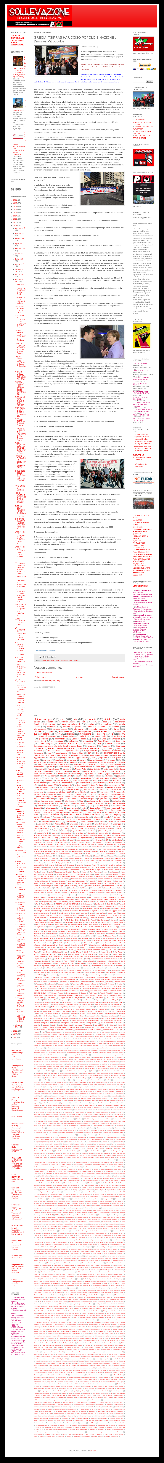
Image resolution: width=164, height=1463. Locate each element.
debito (57, 1016)
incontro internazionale (52, 911)
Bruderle (57, 1153)
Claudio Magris (77, 1164)
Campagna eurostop (49, 860)
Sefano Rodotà (89, 961)
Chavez (36, 831)
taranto (62, 858)
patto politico (91, 1109)
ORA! (123, 901)
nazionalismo (102, 794)
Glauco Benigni (88, 1208)
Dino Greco (119, 881)
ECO (121, 1176)
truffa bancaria (96, 979)
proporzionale (51, 1112)
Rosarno (36, 1080)
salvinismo (74, 936)
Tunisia (40, 806)
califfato (48, 968)
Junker (69, 1064)
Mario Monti (108, 749)
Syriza (116, 729)
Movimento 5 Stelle (114, 787)
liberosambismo (84, 911)
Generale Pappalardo (74, 1055)
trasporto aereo (90, 879)
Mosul (49, 959)
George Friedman (96, 1199)
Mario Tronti (58, 1068)
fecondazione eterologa (90, 1100)
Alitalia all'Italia (60, 824)
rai (105, 1025)
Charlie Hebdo (59, 943)
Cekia (89, 1160)
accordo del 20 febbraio (56, 1091)
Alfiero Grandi (99, 981)
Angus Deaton (62, 1137)
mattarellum (54, 1023)
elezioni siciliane (80, 874)
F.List (48, 1050)
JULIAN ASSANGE (101, 1061)
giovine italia (103, 833)
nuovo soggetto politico (114, 911)
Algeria (87, 858)
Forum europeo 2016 (62, 778)
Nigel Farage (82, 1007)
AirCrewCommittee (39, 1128)
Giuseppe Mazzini (54, 920)
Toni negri (84, 906)
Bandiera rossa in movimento (84, 1036)
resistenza (51, 727)
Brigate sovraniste (77, 940)
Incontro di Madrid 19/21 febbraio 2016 (103, 1059)
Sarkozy (82, 1011)
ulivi (102, 1116)
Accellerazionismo (85, 1125)
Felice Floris (53, 949)
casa (48, 1096)
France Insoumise (62, 842)
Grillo (104, 739)
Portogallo (118, 842)
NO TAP (57, 959)
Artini (111, 1141)
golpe (112, 856)
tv (121, 1029)
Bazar (102, 1146)
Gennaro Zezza (77, 842)
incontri (100, 892)
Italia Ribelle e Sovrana (111, 869)
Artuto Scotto (119, 1141)
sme (108, 1027)
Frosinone (37, 1055)
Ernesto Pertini (57, 1183)
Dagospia (109, 1169)
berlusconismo (57, 741)
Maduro (64, 901)
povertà (54, 858)
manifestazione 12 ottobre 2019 (59, 792)
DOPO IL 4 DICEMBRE (97, 867)
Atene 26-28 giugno (107, 984)
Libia (48, 751)
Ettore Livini (84, 1048)
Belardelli (120, 1146)
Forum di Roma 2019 (61, 851)
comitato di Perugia (80, 1096)
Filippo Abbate (38, 995)
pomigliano (111, 933)
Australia (89, 1144)
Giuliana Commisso (49, 1205)
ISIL (105, 883)
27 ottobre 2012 (79, 1032)
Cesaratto (48, 943)
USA (35, 785)
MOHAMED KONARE (55, 922)
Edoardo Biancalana (93, 1045)
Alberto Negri (112, 913)
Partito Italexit (79, 1009)
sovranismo (53, 758)
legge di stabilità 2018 (54, 1105)
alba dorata (92, 1013)
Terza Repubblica (116, 860)
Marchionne (104, 956)
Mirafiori (84, 872)
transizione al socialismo (68, 979)
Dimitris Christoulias (119, 1173)
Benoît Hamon (51, 1148)
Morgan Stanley (39, 959)
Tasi (67, 1084)
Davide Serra (83, 991)
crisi (75, 719)
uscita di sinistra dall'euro (43, 774)
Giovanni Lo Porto (78, 1203)
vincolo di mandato (51, 1119)
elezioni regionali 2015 (103, 931)
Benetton (70, 986)
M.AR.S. (56, 901)
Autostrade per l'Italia (53, 940)
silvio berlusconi (81, 785)
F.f (117, 867)
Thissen (101, 1084)
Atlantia (64, 1144)
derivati (57, 892)
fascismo (70, 817)
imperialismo (106, 724)
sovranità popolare (97, 760)
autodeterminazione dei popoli (102, 890)
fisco (105, 856)
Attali (70, 1144)
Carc (81, 1039)
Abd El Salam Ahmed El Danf (57, 1125)
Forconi (80, 860)
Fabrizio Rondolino (74, 1187)
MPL (82, 956)
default (85, 776)
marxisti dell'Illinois (47, 876)
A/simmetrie (90, 1032)
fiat (120, 760)
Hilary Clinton (75, 920)
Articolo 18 (91, 881)
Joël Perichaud (103, 920)
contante (49, 892)
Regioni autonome (87, 904)
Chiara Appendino (53, 1162)
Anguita (58, 915)
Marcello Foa (83, 1002)
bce (99, 743)
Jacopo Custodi (114, 1061)
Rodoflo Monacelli (48, 1011)
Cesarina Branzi (58, 1041)
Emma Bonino (40, 1180)
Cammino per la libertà (40, 1157)
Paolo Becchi (40, 924)
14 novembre (40, 1121)
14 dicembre (98, 840)
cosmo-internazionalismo (108, 863)
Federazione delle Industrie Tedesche (106, 1187)
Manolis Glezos (89, 1066)
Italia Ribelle (79, 1061)
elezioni (91, 724)
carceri (56, 968)
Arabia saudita (51, 984)
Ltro (62, 1066)
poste (123, 1109)
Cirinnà (36, 1164)
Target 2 (122, 904)
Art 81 (76, 1141)
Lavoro (101, 790)
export (71, 1100)
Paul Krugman (118, 1073)
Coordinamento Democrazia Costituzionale (96, 988)
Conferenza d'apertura (40, 1167)
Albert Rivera (37, 1130)
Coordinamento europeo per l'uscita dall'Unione (97, 1167)
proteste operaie (110, 769)
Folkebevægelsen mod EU (53, 1192)
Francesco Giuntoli (98, 1194)
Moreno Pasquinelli (72, 727)
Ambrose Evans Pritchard (41, 1135)
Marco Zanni (78, 853)
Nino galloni (90, 901)
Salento (74, 1011)
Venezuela (57, 790)
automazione (57, 908)
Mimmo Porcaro (53, 769)
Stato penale (121, 1082)
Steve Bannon (53, 1084)
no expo (76, 1107)
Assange (120, 938)
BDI (95, 1144)
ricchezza (89, 1112)
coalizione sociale (74, 968)
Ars (43, 897)
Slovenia (112, 1082)
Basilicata (76, 1146)
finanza (50, 722)
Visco (88, 963)
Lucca (121, 920)
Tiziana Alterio (38, 1087)
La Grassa (113, 1064)
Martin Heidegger (116, 956)
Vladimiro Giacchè (118, 799)
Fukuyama (43, 1199)
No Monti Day (93, 922)
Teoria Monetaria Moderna (45, 906)
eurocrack (73, 892)
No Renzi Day (101, 901)
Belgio (36, 1148)
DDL (102, 1169)
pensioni (53, 895)
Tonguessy (117, 815)
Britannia (50, 1153)
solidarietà (73, 762)
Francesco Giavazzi (66, 949)
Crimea (80, 1169)
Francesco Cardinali (70, 1194)
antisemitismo (96, 966)
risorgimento (63, 895)
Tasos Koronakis (75, 1084)
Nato (54, 787)
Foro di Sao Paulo (75, 1192)
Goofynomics (78, 998)
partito (54, 1025)
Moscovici (57, 1071)
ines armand (56, 1020)
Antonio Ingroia (70, 915)
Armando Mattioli (63, 984)
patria (56, 1109)
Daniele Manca (72, 1171)
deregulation (50, 1098)
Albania (91, 1128)
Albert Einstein (74, 981)
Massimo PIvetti (102, 1068)
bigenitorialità (38, 968)
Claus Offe (88, 1164)
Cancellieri (53, 1157)
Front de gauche (93, 1196)
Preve (106, 1075)
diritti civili (88, 856)
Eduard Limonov (55, 1178)
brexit (93, 758)
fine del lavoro (111, 1100)
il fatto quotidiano (42, 972)
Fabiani (86, 1185)
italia (93, 972)
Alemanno (95, 1130)
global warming (50, 840)
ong (106, 1107)
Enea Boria (86, 824)
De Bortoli (110, 1043)
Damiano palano (38, 1171)
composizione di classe (94, 1096)
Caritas (68, 1157)
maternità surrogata (40, 1023)
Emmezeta (111, 760)
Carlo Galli (49, 899)
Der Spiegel (119, 1043)
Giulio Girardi (86, 1205)
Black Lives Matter (119, 1036)
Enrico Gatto (104, 1180)
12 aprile (59, 1032)
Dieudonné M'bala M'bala (98, 991)
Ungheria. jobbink (52, 1013)
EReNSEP (82, 1045)
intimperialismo (116, 1103)
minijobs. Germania (78, 1023)
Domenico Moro (69, 806)
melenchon (117, 801)
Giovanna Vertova (50, 1203)
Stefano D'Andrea (47, 844)
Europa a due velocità (60, 1185)
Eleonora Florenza (75, 1178)
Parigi (50, 924)
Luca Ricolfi (45, 1002)
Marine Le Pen (89, 771)
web (43, 1032)
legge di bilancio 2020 (41, 858)
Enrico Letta (109, 812)
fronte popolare (52, 806)
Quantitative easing (41, 790)
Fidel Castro (68, 1050)
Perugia (100, 810)
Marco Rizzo (111, 1066)
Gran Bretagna (61, 869)
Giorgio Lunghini (103, 995)
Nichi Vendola (79, 764)
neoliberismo (119, 736)
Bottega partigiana (80, 897)
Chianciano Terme (118, 794)
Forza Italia (118, 918)
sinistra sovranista (107, 762)
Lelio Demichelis (41, 1066)
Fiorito (121, 1189)
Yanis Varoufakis (115, 764)
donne (61, 970)
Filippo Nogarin (99, 1189)
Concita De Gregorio (99, 1164)
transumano (95, 1116)
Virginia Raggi (104, 831)
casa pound (58, 817)
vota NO (61, 1119)
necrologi (102, 865)
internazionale (40, 729)
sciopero (97, 817)
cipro (63, 968)
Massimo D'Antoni (90, 1068)
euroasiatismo (93, 1018)
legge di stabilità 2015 (95, 1020)
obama (64, 829)
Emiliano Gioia (50, 1048)
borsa (105, 872)
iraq (82, 801)
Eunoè (43, 1185)
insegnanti (65, 1020)
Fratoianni (78, 995)
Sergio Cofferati (72, 1082)
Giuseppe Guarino (39, 1208)
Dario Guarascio (103, 915)
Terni (57, 856)
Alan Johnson (74, 1128)
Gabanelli (67, 1199)
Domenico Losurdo (46, 1045)
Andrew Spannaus (117, 1135)
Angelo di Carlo (51, 1137)
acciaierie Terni (42, 833)
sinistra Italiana (97, 847)
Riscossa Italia (94, 1078)
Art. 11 (82, 1141)
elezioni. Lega (117, 931)
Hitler (70, 1059)
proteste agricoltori (50, 936)
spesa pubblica (117, 977)
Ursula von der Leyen (76, 1089)
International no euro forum (61, 819)
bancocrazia (62, 755)
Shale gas (91, 1082)
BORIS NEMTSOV (104, 1144)
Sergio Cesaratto (90, 751)
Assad (80, 915)
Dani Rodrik (101, 1043)
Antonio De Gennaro (46, 1139)
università (106, 979)
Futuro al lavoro (60, 1055)
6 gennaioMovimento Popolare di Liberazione (75, 1123)
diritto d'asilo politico (93, 1016)
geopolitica (88, 741)
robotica (44, 1027)
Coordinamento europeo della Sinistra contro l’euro (80, 1043)
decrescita (78, 856)
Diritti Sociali (63, 860)
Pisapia (43, 904)
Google (120, 1057)
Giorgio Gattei (74, 1057)
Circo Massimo (118, 1162)
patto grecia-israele (79, 1109)
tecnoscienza (48, 803)
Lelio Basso (121, 1064)
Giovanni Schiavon (91, 1203)
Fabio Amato (94, 1185)
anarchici (85, 966)
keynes (91, 794)
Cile (87, 1041)
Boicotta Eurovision (60, 1151)
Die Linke (85, 947)
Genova (43, 869)
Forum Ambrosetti (88, 1192)
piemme (37, 731)
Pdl (49, 1075)
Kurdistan (104, 1064)
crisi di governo (70, 801)
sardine (56, 835)
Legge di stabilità (76, 831)
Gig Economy (63, 1057)
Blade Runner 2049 (47, 1151)
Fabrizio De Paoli (61, 1187)
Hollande (112, 851)
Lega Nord (103, 758)
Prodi (65, 961)
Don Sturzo (99, 1176)
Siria (97, 753)
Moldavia (54, 1007)
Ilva (87, 842)
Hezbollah (37, 1000)
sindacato (92, 746)
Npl (110, 922)
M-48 (67, 1066)
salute (47, 977)
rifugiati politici (63, 936)
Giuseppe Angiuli (95, 883)
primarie (110, 975)
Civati (100, 1041)
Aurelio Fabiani (39, 940)
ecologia (37, 781)
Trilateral (45, 1089)
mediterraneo (111, 844)
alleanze (84, 929)
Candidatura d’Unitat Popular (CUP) (104, 940)
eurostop (105, 781)
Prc (77, 815)
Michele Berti (38, 888)
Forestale (103, 1050)
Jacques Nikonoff (106, 952)
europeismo (37, 840)
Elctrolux (64, 1178)
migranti (94, 911)
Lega (49, 753)
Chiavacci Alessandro (74, 943)
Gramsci (88, 998)
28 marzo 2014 (120, 1121)
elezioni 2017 (70, 970)
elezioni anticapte (48, 874)
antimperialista (47, 1093)
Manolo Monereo (40, 762)
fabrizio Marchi (87, 908)
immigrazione (85, 734)
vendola (107, 817)
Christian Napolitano (81, 1162)
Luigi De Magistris (40, 922)
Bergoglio (66, 940)
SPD (66, 1080)
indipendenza (47, 822)
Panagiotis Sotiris (55, 1009)
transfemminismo (76, 879)
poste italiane (40, 1112)
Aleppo (102, 1130)
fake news (78, 1100)
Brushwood (69, 1039)
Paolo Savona (88, 810)
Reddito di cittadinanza (91, 815)
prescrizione (79, 1025)
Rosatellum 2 (118, 924)
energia (36, 1100)
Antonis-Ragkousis (96, 1139)
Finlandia (109, 918)
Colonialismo (121, 1041)
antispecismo (58, 1093)
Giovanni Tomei (104, 1203)
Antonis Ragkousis (83, 1139)
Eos (57, 831)
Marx (71, 901)
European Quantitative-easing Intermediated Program (107, 1048)
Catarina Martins (80, 1160)
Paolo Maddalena (70, 1073)
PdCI (44, 1075)
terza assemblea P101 (110, 1029)
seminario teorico (91, 1027)
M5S (83, 722)
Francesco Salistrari (66, 995)
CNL (45, 1155)
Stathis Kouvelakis (63, 927)
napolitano (117, 781)
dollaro (52, 1018)
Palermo (44, 1009)
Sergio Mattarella (85, 838)
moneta (36, 760)
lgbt (64, 1105)
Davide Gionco (110, 1171)
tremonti (91, 936)
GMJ (60, 1199)
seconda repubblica (98, 729)
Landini (44, 872)
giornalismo (52, 933)
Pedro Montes (102, 1009)
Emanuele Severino (110, 947)
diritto (36, 822)
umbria (59, 803)
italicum (48, 771)
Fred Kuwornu (66, 1196)
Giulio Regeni (45, 952)
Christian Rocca (94, 1162)
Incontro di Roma (75, 952)
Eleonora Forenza (57, 993)
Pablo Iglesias (116, 758)
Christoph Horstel (107, 1162)
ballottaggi (47, 817)
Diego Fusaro (66, 758)
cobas (70, 1096)
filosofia (58, 734)
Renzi (107, 815)
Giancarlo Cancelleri (51, 1057)
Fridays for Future (40, 826)
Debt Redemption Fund (61, 1173)
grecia (57, 660)
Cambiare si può (110, 1155)
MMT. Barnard (71, 886)
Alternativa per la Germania (93, 1132)
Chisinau (63, 1162)
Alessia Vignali (60, 938)
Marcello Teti (69, 922)
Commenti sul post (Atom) (50, 681)
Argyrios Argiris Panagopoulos (44, 1141)
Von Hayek (49, 863)
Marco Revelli (101, 1066)
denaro (42, 1098)
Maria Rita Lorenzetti (46, 1068)
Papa (79, 1073)
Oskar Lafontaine (61, 888)
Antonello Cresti (112, 1034)
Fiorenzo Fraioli (80, 769)
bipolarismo (82, 863)
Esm (61, 794)
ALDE (97, 1032)
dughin (77, 1098)
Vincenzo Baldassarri (41, 829)
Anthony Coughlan (111, 1137)
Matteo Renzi (103, 731)
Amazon (71, 1034)
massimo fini (101, 933)
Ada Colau (105, 1032)
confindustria (47, 931)
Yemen (65, 929)
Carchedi (60, 1157)
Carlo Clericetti (89, 1039)
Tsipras (50, 731)
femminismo (79, 833)
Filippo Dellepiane (87, 1189)
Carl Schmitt (60, 849)
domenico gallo (60, 1098)
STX (71, 1080)
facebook (97, 856)
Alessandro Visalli (44, 824)
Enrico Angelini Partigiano (90, 1180)
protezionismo (120, 975)
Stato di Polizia (112, 904)
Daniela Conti (62, 1171)
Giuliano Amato (86, 1057)
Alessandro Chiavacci (58, 881)
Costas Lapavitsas (96, 835)
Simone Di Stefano (101, 1082)
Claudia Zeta (54, 1164)
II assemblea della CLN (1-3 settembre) (81, 869)
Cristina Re (88, 1169)
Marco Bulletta (95, 1002)
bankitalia (119, 890)
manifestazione (70, 822)
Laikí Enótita (64, 660)
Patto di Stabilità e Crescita (104, 1073)
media (89, 812)
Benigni (42, 1148)
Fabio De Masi (104, 1185)
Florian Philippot (38, 1192)
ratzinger (112, 1025)
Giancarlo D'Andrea (80, 883)
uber (91, 913)
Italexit (86, 952)
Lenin (51, 872)
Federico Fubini (81, 918)
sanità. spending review (58, 1027)
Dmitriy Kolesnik (45, 1176)
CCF (40, 1155)
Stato (35, 844)
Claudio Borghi (73, 849)
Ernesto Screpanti (101, 824)
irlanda (87, 972)
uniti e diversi (119, 1116)
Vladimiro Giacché (99, 963)
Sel (75, 778)
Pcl (37, 904)
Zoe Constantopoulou (40, 1091)
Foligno (60, 799)
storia (95, 781)
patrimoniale (62, 975)
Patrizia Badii (90, 1009)
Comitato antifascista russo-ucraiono (46, 1043)
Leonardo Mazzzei (89, 954)
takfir (91, 1029)
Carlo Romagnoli (111, 1039)
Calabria (93, 1155)
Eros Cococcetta (82, 899)
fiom (92, 776)
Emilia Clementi (118, 1045)
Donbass (82, 806)
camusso (114, 929)
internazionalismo (83, 817)
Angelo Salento (88, 1034)
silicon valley (93, 1114)
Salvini (98, 819)
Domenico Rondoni (70, 1176)
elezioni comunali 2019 (103, 1098)
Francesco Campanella (55, 1194)
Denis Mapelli (81, 1173)
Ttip (57, 890)
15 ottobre (121, 822)
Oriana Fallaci (53, 1073)
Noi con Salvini (113, 901)
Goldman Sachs (110, 1057)
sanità (106, 895)
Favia (90, 1187)
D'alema (108, 835)
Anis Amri (72, 1137)
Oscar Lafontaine (97, 959)
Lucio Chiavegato (54, 956)
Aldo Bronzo (72, 1130)
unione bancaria (67, 835)
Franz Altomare (60, 883)
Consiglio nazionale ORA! (79, 945)
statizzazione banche (41, 979)
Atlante (52, 1036)
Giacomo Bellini (52, 1201)
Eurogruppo (117, 824)
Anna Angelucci (81, 1137)
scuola (92, 787)
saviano (55, 977)
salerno (91, 829)
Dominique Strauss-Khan (86, 1176)
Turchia (118, 826)
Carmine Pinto (109, 1157)
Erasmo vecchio (45, 1183)
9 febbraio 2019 (104, 1123)
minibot (36, 803)
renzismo (92, 764)
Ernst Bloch (67, 1183)
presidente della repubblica (96, 975)
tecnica (75, 913)
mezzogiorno (65, 1023)
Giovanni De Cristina (64, 1203)
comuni (106, 1096)
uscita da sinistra (39, 1119)
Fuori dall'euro (52, 1199)
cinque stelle (116, 755)
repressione (105, 792)
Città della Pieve (89, 943)
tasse (102, 822)
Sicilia (83, 755)
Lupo (76, 956)
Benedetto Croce (59, 986)
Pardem (108, 842)
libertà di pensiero (90, 1105)
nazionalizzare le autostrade (63, 1107)
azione (53, 776)
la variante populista (69, 911)
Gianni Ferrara (90, 995)
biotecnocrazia (111, 1013)
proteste (67, 847)
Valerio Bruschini (90, 1089)
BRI (113, 1144)
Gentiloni (86, 1055)
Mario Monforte (81, 922)
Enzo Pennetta (62, 1048)
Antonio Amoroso (108, 938)
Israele (111, 767)
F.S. (91, 806)
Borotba (61, 1039)
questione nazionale (115, 865)
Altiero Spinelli (72, 938)
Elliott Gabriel (97, 1178)
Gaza (69, 883)
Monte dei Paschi (66, 826)
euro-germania (77, 812)
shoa (85, 1114)
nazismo (119, 892)
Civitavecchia (44, 1164)
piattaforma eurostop (88, 822)
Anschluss (100, 1137)
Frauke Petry (56, 1196)
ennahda (43, 1100)
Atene (42, 1144)
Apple (106, 1139)
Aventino (120, 984)
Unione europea (43, 719)
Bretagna (115, 1151)
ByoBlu (91, 1153)
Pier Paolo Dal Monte (75, 924)
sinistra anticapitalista (105, 1114)
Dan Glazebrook (50, 1171)
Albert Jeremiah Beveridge (104, 1128)
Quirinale (122, 853)
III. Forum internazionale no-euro (68, 774)
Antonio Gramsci (66, 867)
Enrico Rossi (114, 1180)
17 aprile (48, 1121)
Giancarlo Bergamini (106, 1201)
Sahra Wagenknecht (81, 1080)
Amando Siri (63, 1034)
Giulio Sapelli (57, 952)
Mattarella (76, 872)
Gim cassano (119, 1201)
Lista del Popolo (50, 853)
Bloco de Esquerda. (102, 986)
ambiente (103, 771)
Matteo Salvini (101, 736)
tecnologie (55, 867)
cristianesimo (100, 968)
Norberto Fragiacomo (95, 803)
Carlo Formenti (104, 741)
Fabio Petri (42, 1187)
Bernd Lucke (80, 986)
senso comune (72, 808)
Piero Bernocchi (56, 961)
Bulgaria (84, 1153)
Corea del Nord (39, 947)
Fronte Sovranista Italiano (96, 949)
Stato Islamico (105, 826)
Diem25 (36, 1045)
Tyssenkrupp (64, 963)
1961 (66, 1121)
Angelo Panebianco (46, 915)
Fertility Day (76, 1189)
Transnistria (37, 1089)
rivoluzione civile (82, 895)
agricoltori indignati (86, 1091)
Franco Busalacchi (40, 920)
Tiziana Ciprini (49, 1087)
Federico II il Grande (58, 1189)
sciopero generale (76, 1027)
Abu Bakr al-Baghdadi (41, 881)
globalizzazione (61, 753)
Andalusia (79, 1034)
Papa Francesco (97, 842)
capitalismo (38, 751)
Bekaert (113, 1146)
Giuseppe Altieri (118, 1205)
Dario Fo (90, 1171)
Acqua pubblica (109, 1125)
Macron (81, 886)
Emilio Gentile (121, 1178)
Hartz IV (57, 1059)
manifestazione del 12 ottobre (98, 801)
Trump (122, 927)
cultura (54, 833)
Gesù (35, 1201)
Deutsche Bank (74, 947)
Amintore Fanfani (71, 1135)
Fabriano (50, 1187)
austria (101, 1013)
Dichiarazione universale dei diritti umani (99, 1173)
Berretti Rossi (99, 1036)
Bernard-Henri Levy (64, 1148)
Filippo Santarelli (112, 1189)
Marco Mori (67, 815)
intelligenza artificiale (68, 972)
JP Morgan (94, 952)
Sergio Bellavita (50, 1082)
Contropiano (70, 899)
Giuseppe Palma (98, 1057)
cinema (77, 908)
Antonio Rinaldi (98, 858)
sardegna (111, 876)
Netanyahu (121, 1071)
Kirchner (113, 920)
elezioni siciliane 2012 (102, 970)
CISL (76, 1039)
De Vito (41, 1173)
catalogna (85, 781)
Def (46, 776)
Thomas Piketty (110, 1084)
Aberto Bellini (73, 1125)
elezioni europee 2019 (49, 785)
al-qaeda (111, 1091)
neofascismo (71, 760)
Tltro (58, 1087)
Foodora (65, 1192)
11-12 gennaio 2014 (119, 1119)
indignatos (94, 1103)
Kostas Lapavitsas (94, 1064)
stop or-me (58, 1116)
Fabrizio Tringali (105, 993)
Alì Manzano (107, 1132)
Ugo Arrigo (40, 1013)
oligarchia (37, 1025)
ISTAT (45, 1000)
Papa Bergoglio (74, 888)
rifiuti (112, 1112)
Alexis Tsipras (95, 755)
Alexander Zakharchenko (66, 1132)
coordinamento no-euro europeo (49, 801)
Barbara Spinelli (45, 986)
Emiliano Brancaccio (68, 743)
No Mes (91, 1007)
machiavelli (118, 1020)
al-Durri (104, 1091)
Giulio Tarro (95, 1205)
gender (122, 970)
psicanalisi (88, 1025)
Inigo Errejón (113, 883)
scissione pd (64, 1114)
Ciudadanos (43, 988)
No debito (103, 922)
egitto (108, 774)
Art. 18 (119, 847)
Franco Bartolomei (110, 899)
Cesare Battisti (98, 1160)
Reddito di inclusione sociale (53, 1078)
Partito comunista (88, 1073)
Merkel (69, 776)
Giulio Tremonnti (106, 1205)
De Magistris (38, 842)
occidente (119, 1023)
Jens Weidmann (87, 1000)
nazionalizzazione (40, 783)
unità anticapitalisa (102, 778)
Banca (71, 1036)
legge (43, 1105)
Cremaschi (117, 817)
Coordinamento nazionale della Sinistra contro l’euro (58, 746)
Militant (50, 1071)
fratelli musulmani (39, 933)
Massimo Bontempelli (93, 886)
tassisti (98, 1029)
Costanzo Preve (96, 808)
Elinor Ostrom (87, 1178)
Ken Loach (83, 1064)
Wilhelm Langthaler (118, 831)
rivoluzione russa (39, 1114)
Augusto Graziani (79, 1144)
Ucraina (99, 774)
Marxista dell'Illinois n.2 (41, 1004)
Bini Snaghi (99, 1148)
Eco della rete (44, 1178)
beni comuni (68, 908)
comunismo (117, 819)
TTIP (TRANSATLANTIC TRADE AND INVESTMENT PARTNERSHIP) (95, 927)
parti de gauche (50, 975)
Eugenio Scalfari (96, 899)
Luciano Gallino (117, 954)
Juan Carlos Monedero (51, 1064)
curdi (120, 968)
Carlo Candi (76, 1157)
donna (91, 931)
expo (65, 1100)
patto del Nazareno (66, 1109)
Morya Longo (64, 1007)
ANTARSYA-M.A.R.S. (76, 858)
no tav (56, 829)
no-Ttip (102, 911)
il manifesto (91, 892)
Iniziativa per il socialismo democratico (62, 1061)
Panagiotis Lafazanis (69, 838)
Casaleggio (60, 899)
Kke (35, 954)
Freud (85, 1196)
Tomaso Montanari (67, 1087)
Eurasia (83, 993)
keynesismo (62, 840)
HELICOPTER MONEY (114, 998)
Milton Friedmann (116, 1004)
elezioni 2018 (40, 741)
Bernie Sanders (120, 858)
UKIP (56, 1089)
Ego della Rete (106, 1045)
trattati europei (83, 979)
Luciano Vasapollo (40, 956)
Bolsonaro (82, 1151)
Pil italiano (85, 888)
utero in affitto (100, 913)
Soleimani (51, 927)
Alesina (109, 1130)
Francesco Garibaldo (85, 1194)
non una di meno (86, 1107)
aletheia (74, 890)
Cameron (120, 1155)
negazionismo (92, 1023)
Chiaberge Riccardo (39, 1162)
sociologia (37, 867)
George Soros (76, 851)
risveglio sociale (60, 729)
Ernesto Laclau (39, 883)
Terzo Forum (93, 1084)
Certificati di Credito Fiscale (44, 1041)
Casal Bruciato (120, 1157)
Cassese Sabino (68, 1160)
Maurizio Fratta (87, 1004)
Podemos (106, 746)
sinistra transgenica (76, 977)
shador (79, 1114)
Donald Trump (99, 783)
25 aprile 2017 (69, 1032)
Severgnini (83, 1082)
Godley (98, 1208)
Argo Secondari (120, 1139)
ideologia (39, 911)
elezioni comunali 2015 (88, 1098)
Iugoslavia (64, 1000)
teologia (83, 936)
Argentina (108, 858)
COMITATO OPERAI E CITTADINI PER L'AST (62, 1155)
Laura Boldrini (74, 954)
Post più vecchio (118, 677)
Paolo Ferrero (90, 860)
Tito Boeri (120, 1084)
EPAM (35, 1178)
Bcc (107, 1146)
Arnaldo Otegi (60, 1141)
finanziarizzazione (72, 790)
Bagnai (36, 849)
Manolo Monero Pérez (69, 1002)
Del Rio (73, 1173)
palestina (40, 769)
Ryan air (60, 1080)
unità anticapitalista (104, 879)
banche (115, 727)
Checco (120, 1160)
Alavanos (64, 981)
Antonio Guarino (59, 1139)
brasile (106, 929)
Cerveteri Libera (117, 986)
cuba (55, 931)
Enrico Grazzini (47, 831)
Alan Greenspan (62, 1128)
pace (61, 808)
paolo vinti (112, 1107)
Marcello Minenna (92, 956)
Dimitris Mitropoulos (47, 660)
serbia (73, 1114)
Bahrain (65, 1036)
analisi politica (99, 838)
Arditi (111, 1139)
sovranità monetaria (48, 736)
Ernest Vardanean (72, 993)
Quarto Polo (114, 1075)
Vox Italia (111, 1089)
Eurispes (49, 1185)
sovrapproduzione (81, 1029)
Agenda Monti (114, 1032)
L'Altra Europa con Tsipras (48, 954)
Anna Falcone (95, 938)
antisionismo (108, 966)
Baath (58, 1036)
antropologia (68, 1093)
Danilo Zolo (63, 947)
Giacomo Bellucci (65, 1201)
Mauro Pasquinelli (114, 783)
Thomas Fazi (61, 906)
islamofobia (109, 776)
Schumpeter (100, 1080)
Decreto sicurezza (40, 918)
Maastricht (75, 1066)
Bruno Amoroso (47, 849)
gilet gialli (121, 762)
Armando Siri (44, 1036)
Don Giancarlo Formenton (62, 1045)
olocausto (46, 1025)
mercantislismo (48, 1107)
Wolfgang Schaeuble (62, 863)
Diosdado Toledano (116, 991)
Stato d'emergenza (46, 963)
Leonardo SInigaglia (112, 1000)
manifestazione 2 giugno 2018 (114, 1105)
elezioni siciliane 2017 (68, 787)
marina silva (37, 1107)
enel (121, 1098)
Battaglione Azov (93, 1146)
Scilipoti (108, 1080)
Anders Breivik (90, 1135)
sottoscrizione (90, 977)
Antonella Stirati (119, 981)
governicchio (85, 1103)
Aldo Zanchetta (117, 840)
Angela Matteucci (39, 1137)
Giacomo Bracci (96, 1055)
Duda (115, 1176)
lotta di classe (51, 808)
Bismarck (116, 1148)
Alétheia (54, 1034)
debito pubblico (84, 731)
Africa (36, 938)
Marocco (79, 1068)
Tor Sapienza (80, 1087)
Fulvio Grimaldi (47, 1055)
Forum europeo (42, 787)
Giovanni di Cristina (117, 1203)
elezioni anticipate (88, 844)
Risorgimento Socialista (44, 856)
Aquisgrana (40, 984)
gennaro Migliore (54, 1103)
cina (77, 776)
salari (71, 840)
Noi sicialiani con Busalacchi (72, 959)
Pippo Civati (84, 1075)
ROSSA (72, 961)
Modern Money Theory (41, 1007)
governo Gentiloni (119, 908)
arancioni (119, 966)
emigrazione (80, 794)
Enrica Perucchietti (74, 1180)
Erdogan (110, 867)
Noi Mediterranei (117, 1007)
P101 (94, 722)
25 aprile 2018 (109, 1121)
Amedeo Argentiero (57, 1135)
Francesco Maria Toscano (89, 1052)
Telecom (84, 1084)
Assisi (84, 808)
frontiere (120, 1100)
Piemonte (76, 1075)
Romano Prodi (106, 924)
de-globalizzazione (73, 844)
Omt (45, 1073)
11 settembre (51, 1032)
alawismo (120, 1091)
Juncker (62, 1064)
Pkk (111, 1009)
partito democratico (65, 1025)
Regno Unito (102, 799)
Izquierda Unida (102, 806)
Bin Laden (90, 986)
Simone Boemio (57, 797)
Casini (50, 1160)
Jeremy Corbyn (46, 886)
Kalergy (75, 1064)
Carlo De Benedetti (87, 1157)
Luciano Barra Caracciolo (82, 767)
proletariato (73, 741)
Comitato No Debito (55, 988)
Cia (35, 988)
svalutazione (64, 879)
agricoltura (65, 890)
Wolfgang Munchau (53, 929)
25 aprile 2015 (98, 1121)
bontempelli (119, 1093)
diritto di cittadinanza (110, 1016)
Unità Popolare (73, 660)
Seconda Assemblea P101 (43, 890)
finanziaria (91, 833)
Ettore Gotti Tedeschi (111, 1183)
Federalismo (69, 918)
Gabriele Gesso (76, 1199)
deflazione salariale (78, 1016)
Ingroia (99, 869)
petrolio (108, 1109)
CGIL (38, 860)
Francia (70, 734)
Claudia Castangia (109, 1041)
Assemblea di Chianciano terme (62, 783)
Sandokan (116, 739)
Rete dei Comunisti (91, 924)
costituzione (84, 736)
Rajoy (79, 961)
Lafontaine (63, 954)
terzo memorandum (83, 840)
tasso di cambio (75, 1116)
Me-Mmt (119, 886)
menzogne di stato (84, 783)
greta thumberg (72, 933)
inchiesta (51, 767)
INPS (87, 1059)
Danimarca (82, 1171)
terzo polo (53, 979)
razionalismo (68, 1112)
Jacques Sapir (74, 810)
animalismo (37, 1093)
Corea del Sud (118, 1167)
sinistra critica (119, 1114)
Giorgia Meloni (46, 901)
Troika (102, 764)
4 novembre (52, 1123)
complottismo (47, 812)
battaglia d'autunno (96, 1093)
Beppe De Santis (97, 785)
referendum (47, 760)
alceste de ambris (73, 966)
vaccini (110, 822)
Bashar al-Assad (66, 1146)
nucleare (122, 844)
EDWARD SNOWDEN (41, 993)
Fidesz (76, 1050)
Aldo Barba (63, 1130)
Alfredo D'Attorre (81, 835)
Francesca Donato (41, 1194)
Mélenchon (101, 1071)
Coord (79, 1167)
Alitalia (106, 755)
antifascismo (38, 792)
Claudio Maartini (65, 1164)
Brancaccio (74, 824)
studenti (66, 1116)
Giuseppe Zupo (77, 1208)
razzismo (93, 792)
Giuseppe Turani (66, 1208)
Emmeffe (63, 1180)
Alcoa (56, 1130)
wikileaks (99, 936)
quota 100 (98, 1025)
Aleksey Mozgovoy (84, 1130)
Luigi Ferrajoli (67, 956)
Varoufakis (80, 963)
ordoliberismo (41, 847)
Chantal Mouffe (79, 1041)
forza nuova (111, 1018)
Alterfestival (79, 1132)
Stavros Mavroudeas (118, 1011)
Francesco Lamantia (73, 1052)
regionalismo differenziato (42, 835)
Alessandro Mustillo (119, 1130)
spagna (46, 734)
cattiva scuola (66, 856)
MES (67, 803)
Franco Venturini (45, 1196)
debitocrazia (114, 872)
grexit (90, 874)
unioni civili (109, 1116)
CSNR (88, 940)
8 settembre (94, 1123)
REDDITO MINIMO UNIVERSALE (67, 904)
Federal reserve (57, 1050)
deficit (120, 863)
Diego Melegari (96, 947)
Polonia (50, 904)
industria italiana (104, 1103)
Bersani (119, 828)
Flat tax (49, 883)
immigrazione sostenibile (47, 764)
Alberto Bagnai (45, 743)
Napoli (73, 1007)
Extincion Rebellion (39, 1050)
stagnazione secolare (47, 1116)
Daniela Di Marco (40, 819)
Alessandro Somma (46, 938)
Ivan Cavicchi (75, 1000)
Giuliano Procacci (62, 1205)
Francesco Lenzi (111, 1194)
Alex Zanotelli (53, 1132)
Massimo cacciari (73, 1004)
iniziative (100, 844)
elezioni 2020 (82, 1018)
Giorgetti (103, 851)
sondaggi (51, 1029)
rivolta (72, 895)
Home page (79, 677)
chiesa (36, 812)
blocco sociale (109, 1093)
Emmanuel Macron (47, 799)
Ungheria (100, 906)
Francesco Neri (51, 995)
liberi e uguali (78, 1105)
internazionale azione (79, 1020)
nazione (117, 774)
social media (118, 1027)
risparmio (39, 977)
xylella (36, 981)
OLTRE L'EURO (91, 853)
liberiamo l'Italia (77, 753)
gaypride (36, 1103)
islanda (119, 856)
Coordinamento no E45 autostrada (65, 991)
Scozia (115, 1080)
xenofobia (48, 781)
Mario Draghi (100, 767)
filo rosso (115, 970)
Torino (89, 1087)
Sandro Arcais (99, 904)
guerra (119, 749)
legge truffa (109, 1020)
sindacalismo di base (81, 847)
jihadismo (83, 933)
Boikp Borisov (73, 1151)
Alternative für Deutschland (76, 881)
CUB (99, 881)
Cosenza (72, 1169)
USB (92, 906)
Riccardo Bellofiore (69, 1078)
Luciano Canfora (103, 954)
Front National (42, 797)
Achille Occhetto (97, 1125)
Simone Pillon (113, 961)
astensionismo (39, 767)
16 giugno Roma (110, 936)
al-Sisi (61, 966)
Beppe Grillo (65, 764)
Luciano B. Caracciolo (51, 815)
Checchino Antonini (110, 1160)
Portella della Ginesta (96, 1075)
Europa (101, 787)
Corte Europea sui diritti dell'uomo (57, 1169)
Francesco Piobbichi (105, 1052)
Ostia (61, 1073)
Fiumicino (95, 1050)
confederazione (39, 892)
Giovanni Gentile (116, 995)
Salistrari (91, 1080)
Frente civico (81, 949)
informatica (54, 972)
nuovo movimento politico (66, 876)
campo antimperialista (89, 762)
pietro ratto (116, 1109)
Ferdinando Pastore (96, 918)
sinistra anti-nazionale (89, 748)
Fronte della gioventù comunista (110, 1196)
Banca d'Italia (121, 1144)
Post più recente (40, 677)
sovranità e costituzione (65, 1029)
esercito (50, 1100)
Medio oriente (113, 743)
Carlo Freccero (100, 1039)
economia (90, 719)
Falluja (84, 1187)
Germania (120, 741)
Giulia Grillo (37, 1205)
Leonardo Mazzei (67, 722)
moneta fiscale (91, 865)
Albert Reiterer (118, 1128)
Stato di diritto (115, 790)
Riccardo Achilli (96, 888)
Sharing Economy (40, 927)
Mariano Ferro (78, 803)
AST (106, 840)
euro (62, 719)
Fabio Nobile (93, 993)
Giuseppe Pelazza (65, 998)
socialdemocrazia (39, 1029)
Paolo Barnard (110, 853)
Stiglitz (61, 1084)
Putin (75, 781)
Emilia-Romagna (39, 1048)
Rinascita (37, 1011)
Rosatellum (44, 1080)
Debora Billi (49, 1173)
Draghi (73, 860)
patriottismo (67, 769)
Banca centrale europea (56, 897)
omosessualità (98, 1107)
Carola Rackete (90, 915)
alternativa (78, 729)
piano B (98, 812)
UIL (51, 1089)
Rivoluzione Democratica (111, 751)
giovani (82, 892)
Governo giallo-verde (71, 724)
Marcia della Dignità (87, 799)
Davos (118, 1171)
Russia (57, 751)
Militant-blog (79, 901)
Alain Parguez (51, 1128)
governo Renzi (86, 778)
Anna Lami (92, 1137)
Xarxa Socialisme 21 (114, 963)
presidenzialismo (55, 847)
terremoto (84, 913)
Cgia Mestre (69, 1041)
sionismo (83, 760)
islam (94, 739)
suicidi (54, 913)
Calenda (100, 1155)
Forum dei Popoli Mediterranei (104, 1192)
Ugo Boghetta (95, 769)
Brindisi (43, 1153)
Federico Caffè (44, 1189)
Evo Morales (73, 1185)
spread (113, 895)
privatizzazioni (116, 833)
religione (83, 787)
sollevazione (60, 739)
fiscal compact (116, 771)
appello (36, 817)
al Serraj (97, 1091)
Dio (37, 1176)
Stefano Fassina (79, 739)
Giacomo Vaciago (78, 1201)
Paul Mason (37, 1075)
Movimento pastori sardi (87, 826)
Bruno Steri (66, 1153)
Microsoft (42, 1071)
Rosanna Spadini (118, 1078)
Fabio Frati (117, 778)
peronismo (101, 1109)
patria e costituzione (40, 895)
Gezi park (43, 1201)
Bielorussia (76, 1148)
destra (122, 734)
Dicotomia (49, 842)
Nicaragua (39, 1073)
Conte (61, 1043)
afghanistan (74, 929)
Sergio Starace (101, 961)
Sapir (120, 888)
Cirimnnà (93, 1041)
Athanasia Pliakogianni (53, 1144)
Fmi (97, 849)
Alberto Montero (45, 1034)
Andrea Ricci (84, 938)
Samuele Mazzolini (110, 888)
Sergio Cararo (61, 1082)
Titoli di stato (73, 906)
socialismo (59, 760)
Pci (121, 959)
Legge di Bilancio (81, 758)
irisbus (80, 972)
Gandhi (86, 1199)
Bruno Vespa (75, 1153)
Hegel (64, 1059)
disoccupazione (66, 833)
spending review (103, 977)
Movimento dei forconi (58, 762)
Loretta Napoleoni (53, 1066)
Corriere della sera (39, 1169)
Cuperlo (96, 1169)
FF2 (80, 1185)
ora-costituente (80, 792)
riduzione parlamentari (101, 1112)
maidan (100, 1105)
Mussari (93, 1071)
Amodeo (109, 981)
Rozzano (52, 1080)
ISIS (61, 776)
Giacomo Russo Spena (111, 1055)
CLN (89, 753)
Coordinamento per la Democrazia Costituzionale (106, 945)
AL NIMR (43, 1125)
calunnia (42, 1096)
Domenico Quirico (57, 1176)
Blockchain (39, 1039)
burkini (36, 1096)
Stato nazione (103, 860)
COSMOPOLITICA (83, 1155)
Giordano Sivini (38, 1203)
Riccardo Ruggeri (83, 1078)
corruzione (59, 844)
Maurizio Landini (108, 886)
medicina (80, 865)
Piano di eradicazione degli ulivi (62, 1075)
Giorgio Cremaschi (62, 771)
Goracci (51, 869)
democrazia (68, 736)
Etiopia (100, 1183)
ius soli (100, 972)
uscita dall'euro (64, 767)
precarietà (81, 975)
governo (61, 933)
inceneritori (37, 1020)
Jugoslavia (99, 1000)
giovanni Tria (106, 908)
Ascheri (36, 1144)
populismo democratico (41, 913)
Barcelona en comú (53, 1146)
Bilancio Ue (90, 1148)
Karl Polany (118, 952)
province (59, 1112)
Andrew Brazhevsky (103, 1135)
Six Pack (105, 1011)
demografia (37, 970)
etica (114, 797)
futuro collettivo (39, 865)
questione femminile (85, 876)
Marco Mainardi (107, 1002)
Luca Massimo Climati (62, 872)
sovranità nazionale (96, 727)
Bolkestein (54, 1039)
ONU (87, 959)
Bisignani (108, 1148)
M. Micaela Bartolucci (83, 819)
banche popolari (95, 929)
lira (104, 874)
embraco (115, 1098)
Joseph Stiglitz (58, 886)
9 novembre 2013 (116, 1123)
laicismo (91, 933)
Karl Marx (76, 771)
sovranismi (109, 847)
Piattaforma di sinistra (41, 961)
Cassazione (58, 1160)
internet (58, 822)
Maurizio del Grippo (101, 1004)
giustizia (120, 1018)
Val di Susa (40, 929)
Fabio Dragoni (115, 1185)
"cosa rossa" (70, 1119)
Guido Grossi (99, 998)
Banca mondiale (40, 1146)
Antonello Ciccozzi (100, 1034)
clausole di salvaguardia (59, 1096)
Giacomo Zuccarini (91, 1201)
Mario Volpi (119, 1002)
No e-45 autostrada (103, 1007)
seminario (64, 977)
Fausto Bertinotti (86, 849)
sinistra (108, 719)
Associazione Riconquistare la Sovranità (85, 984)
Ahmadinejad (54, 981)
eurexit (65, 892)
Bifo (83, 1148)
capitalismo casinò (72, 751)
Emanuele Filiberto (108, 1178)
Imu (66, 952)
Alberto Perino (48, 1130)
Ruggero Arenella (63, 1011)
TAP (56, 963)
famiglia (96, 908)
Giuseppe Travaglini (52, 1208)
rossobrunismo (96, 895)
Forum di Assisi (120, 1192)
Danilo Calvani (51, 947)
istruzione (60, 865)
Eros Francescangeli (80, 1183)
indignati (46, 1020)
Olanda (36, 1009)
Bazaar (69, 897)
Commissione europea (72, 988)
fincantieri (102, 1100)
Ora (101, 853)
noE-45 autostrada (107, 1023)
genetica (43, 1103)
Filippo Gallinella (85, 1050)
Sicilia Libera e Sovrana (116, 803)
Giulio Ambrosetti (75, 1205)
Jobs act (65, 831)
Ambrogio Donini (118, 1132)
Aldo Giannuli (89, 790)
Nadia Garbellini (111, 1071)
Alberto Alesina (87, 981)
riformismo (119, 1112)
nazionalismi (66, 785)
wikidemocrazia (117, 979)
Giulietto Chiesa (46, 838)
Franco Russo (118, 1052)
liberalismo (70, 865)
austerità (87, 743)
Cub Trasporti (108, 881)
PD (112, 734)
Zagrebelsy (119, 1089)
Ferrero (68, 1189)
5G (59, 1123)
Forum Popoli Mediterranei (56, 1052)
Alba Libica (83, 1128)
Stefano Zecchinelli (41, 1084)
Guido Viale (48, 1059)
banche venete (84, 1093)
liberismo (121, 767)
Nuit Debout (49, 888)
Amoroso (80, 1135)
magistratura (110, 892)
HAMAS (65, 920)
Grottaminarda (38, 1059)
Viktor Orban (110, 906)
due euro (70, 1098)
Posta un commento (44, 672)
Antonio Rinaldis (71, 1139)
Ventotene (64, 1013)
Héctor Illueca (79, 1059)
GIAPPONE (112, 949)
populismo (43, 739)
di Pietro (83, 931)
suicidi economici (64, 913)
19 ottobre (44, 981)
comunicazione (114, 1096)
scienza (48, 778)
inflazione (98, 874)
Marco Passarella (64, 853)
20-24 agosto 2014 (75, 1121)
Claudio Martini (102, 943)
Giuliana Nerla (39, 998)
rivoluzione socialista (52, 1114)
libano (70, 1105)
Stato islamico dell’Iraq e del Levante (80, 797)
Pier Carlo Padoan (114, 810)
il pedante (50, 865)
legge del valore (111, 972)
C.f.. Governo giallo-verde (102, 1153)
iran (99, 776)
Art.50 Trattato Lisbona (93, 1141)
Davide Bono (99, 1171)
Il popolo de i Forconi (89, 920)
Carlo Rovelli (99, 1157)
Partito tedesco (60, 924)
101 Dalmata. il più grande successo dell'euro (97, 1119)
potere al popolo (78, 829)
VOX (72, 963)
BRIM (36, 986)
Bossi (88, 1151)
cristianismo (112, 968)
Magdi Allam (56, 1002)
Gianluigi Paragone (90, 851)
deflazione (65, 1016)
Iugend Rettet (89, 1061)
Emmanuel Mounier (53, 1180)
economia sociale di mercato (66, 1018)
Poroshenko (119, 1009)
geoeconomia (65, 1103)
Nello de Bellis (62, 781)
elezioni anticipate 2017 (64, 874)
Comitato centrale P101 (116, 785)
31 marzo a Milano (41, 1123)
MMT (54, 826)
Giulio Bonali (51, 998)
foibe (102, 1018)
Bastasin (83, 1146)
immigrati (74, 755)
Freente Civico (76, 1196)
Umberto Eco (64, 1089)
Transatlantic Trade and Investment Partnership (108, 1087)
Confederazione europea (115, 1164)
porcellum (72, 975)
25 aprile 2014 (88, 1121)
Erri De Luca (92, 1183)
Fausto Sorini (118, 993)
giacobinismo (75, 1103)
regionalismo (100, 876)
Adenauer (120, 1125)
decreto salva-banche (114, 838)
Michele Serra (114, 1068)
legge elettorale (39, 758)
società (36, 1116)
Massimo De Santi (58, 1004)
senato (102, 1027)
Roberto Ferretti (105, 1078)
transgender (86, 1116)
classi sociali (93, 863)
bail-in (74, 863)
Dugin (74, 1045)
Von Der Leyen (101, 1089)
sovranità (46, 867)
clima (107, 819)
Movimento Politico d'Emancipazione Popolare (75, 1071)
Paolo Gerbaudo (111, 959)
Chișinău (70, 1162)
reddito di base (79, 1112)
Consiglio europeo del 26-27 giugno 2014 (62, 1167)
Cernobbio (122, 1039)
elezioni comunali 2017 (84, 970)
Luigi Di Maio (88, 774)
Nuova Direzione (119, 922)
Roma (69, 794)
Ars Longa (69, 1141)
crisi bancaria (88, 968)
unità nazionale (118, 879)
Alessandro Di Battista (105, 828)
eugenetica (58, 1100)
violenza (36, 1032)
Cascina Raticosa (41, 1160)
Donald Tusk (108, 1176)
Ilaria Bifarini (54, 1000)
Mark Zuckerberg (70, 1068)
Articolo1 (104, 1141)
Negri (57, 838)
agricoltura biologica (48, 966)
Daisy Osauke (118, 1169)
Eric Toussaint (74, 1048)
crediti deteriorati (46, 1016)
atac (75, 1093)
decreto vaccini (73, 931)
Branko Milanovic (98, 1151)
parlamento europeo (46, 1109)
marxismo (101, 734)
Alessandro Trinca (41, 1132)
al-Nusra (82, 1013)
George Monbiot (108, 1199)
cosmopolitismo (62, 812)
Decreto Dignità (117, 915)
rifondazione (38, 753)
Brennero (107, 1151)
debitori (62, 931)
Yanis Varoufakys (95, 872)
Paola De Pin (67, 1009)
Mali (81, 1066)
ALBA (121, 936)
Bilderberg (109, 1036)
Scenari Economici (93, 1011)
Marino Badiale (91, 831)
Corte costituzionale (80, 867)
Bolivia (46, 1039)
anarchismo (84, 890)
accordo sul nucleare (72, 1091)
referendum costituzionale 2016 (61, 748)
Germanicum (119, 1199)
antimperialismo (65, 731)
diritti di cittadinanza (50, 970)
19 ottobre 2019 (58, 1121)
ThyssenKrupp (38, 863)
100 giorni (79, 1119)
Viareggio (74, 1013)
